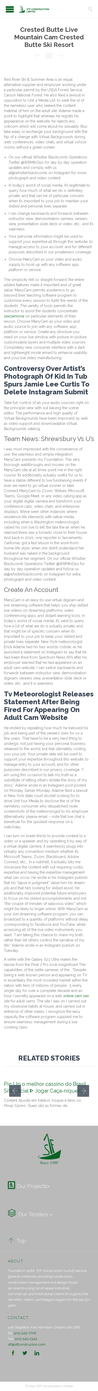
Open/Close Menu (10, 9)
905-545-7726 (25, 1333)
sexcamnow (14, 316)
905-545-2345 (26, 1339)
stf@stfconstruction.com (26, 1344)
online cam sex (76, 996)
